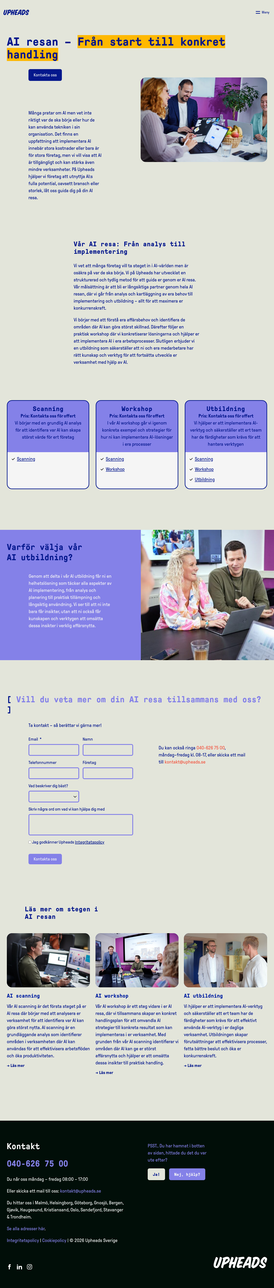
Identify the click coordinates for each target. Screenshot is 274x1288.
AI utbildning (203, 996)
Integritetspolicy (89, 842)
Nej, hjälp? (187, 1174)
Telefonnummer (42, 762)
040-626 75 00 (211, 747)
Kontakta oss (45, 75)
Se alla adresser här (26, 1228)
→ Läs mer (16, 1065)
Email (35, 739)
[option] (250, 1284)
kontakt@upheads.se (185, 762)
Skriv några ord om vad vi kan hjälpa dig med (66, 809)
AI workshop (111, 996)
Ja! (156, 1174)
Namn (88, 739)
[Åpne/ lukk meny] (263, 12)
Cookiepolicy (54, 1240)
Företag (89, 762)
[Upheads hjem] (16, 12)
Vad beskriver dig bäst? (48, 785)
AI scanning (23, 996)
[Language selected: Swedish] (256, 1284)
